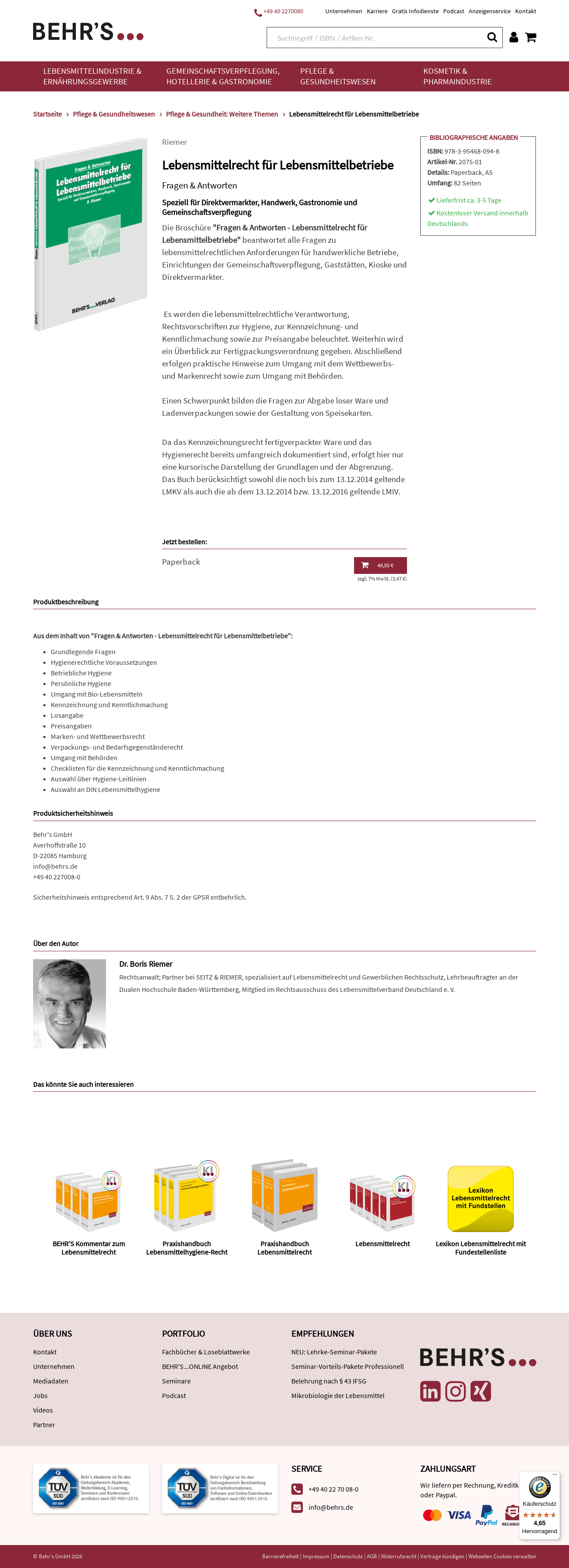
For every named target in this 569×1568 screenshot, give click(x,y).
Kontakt (525, 11)
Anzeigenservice (490, 11)
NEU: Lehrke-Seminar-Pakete (334, 1351)
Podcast (453, 11)
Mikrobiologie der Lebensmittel (337, 1395)
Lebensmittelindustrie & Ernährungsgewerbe (92, 76)
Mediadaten (50, 1380)
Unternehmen (343, 11)
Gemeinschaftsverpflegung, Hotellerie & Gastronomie (223, 76)
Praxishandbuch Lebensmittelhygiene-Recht (186, 1247)
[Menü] (555, 1476)
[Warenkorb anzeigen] (530, 37)
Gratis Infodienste (415, 11)
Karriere (377, 11)
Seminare (176, 1380)
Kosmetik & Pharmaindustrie (457, 76)
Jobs (40, 1395)
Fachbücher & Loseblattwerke (206, 1351)
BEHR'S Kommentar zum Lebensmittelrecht (89, 1247)
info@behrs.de (55, 866)
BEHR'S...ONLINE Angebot (200, 1366)
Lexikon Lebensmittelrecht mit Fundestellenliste (481, 1247)
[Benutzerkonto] (513, 37)
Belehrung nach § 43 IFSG (328, 1380)
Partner (44, 1424)
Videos (43, 1410)
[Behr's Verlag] (88, 30)
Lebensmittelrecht (382, 1243)
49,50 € (377, 565)
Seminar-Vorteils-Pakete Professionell (347, 1366)
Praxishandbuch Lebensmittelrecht (284, 1247)
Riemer (174, 142)
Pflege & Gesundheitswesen (338, 76)
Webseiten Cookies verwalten (502, 1556)
